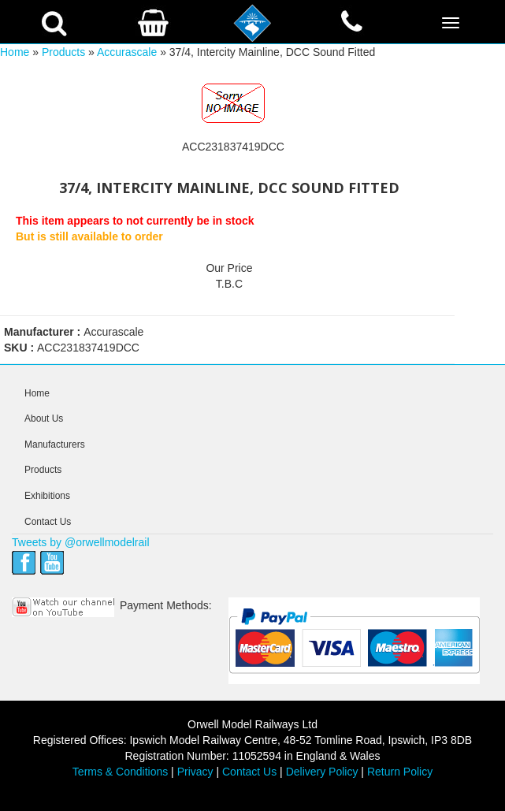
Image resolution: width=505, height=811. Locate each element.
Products (63, 52)
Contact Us (47, 521)
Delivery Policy (322, 771)
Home (14, 52)
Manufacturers (54, 444)
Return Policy (400, 771)
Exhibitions (47, 495)
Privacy (195, 771)
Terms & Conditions (120, 771)
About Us (43, 418)
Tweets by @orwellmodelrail (81, 542)
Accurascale (127, 52)
